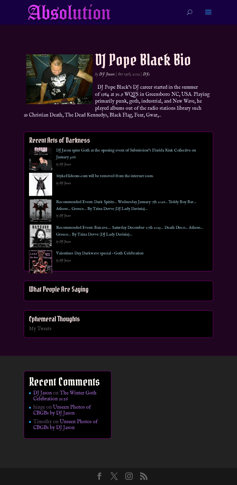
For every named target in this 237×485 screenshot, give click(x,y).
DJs (146, 74)
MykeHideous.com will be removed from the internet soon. (105, 176)
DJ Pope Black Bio (143, 60)
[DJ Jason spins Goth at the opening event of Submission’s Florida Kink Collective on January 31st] (40, 160)
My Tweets (40, 329)
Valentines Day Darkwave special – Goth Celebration (99, 253)
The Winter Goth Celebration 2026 (65, 396)
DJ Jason (107, 74)
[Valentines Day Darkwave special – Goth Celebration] (40, 263)
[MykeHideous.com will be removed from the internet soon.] (40, 185)
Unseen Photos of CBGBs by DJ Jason (62, 410)
